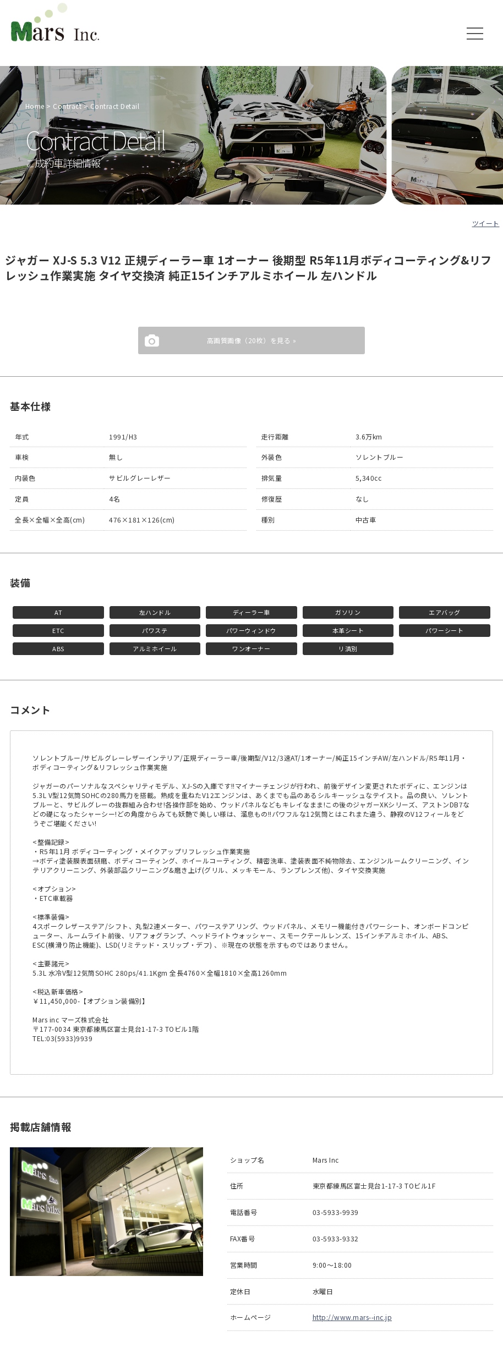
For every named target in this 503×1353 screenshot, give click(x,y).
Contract (67, 106)
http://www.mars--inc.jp (352, 1317)
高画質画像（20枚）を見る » (252, 340)
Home (35, 106)
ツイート (486, 223)
